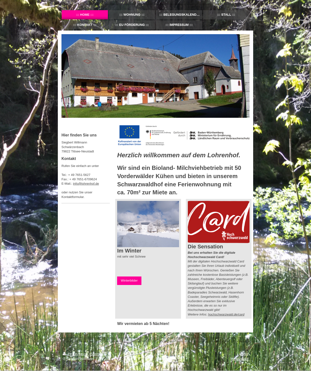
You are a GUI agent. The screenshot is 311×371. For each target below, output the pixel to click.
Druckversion (76, 354)
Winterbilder (129, 280)
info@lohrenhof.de (86, 183)
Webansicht (239, 359)
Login (244, 354)
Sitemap (97, 354)
